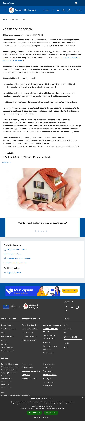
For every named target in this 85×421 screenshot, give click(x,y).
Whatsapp (26, 157)
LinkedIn (46, 157)
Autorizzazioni (48, 353)
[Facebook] (52, 10)
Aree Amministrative (8, 329)
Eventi (66, 347)
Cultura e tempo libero (30, 329)
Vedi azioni (7, 162)
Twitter (16, 157)
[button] (42, 417)
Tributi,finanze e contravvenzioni (49, 337)
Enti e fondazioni (7, 336)
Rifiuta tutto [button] (51, 412)
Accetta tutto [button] (34, 413)
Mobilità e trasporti (29, 340)
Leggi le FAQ (26, 374)
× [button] (82, 398)
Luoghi (66, 343)
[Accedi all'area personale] (76, 3)
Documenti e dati (7, 351)
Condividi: (8, 153)
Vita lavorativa (27, 332)
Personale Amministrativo (7, 345)
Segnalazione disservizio (31, 371)
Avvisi (66, 332)
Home (5, 19)
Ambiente (46, 342)
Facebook (7, 157)
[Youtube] (57, 10)
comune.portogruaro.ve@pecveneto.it (15, 395)
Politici (3, 340)
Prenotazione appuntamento (27, 365)
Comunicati (68, 329)
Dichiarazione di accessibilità (48, 384)
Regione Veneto (8, 3)
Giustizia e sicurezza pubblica (50, 330)
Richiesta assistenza (29, 378)
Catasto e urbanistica (29, 336)
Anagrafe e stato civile (30, 325)
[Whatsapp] (68, 10)
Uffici (3, 332)
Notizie (66, 325)
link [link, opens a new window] (63, 408)
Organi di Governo (7, 325)
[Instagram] (63, 10)
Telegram (36, 157)
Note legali (47, 378)
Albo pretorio (47, 371)
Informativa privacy (50, 374)
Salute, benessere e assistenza (50, 347)
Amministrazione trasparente (49, 365)
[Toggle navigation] (4, 10)
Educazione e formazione (52, 325)
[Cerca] (80, 10)
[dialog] (42, 408)
